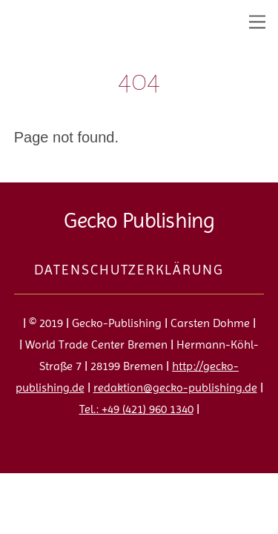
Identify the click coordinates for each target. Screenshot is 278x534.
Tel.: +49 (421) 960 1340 (136, 409)
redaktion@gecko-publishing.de (175, 387)
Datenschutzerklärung (128, 270)
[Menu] (257, 20)
